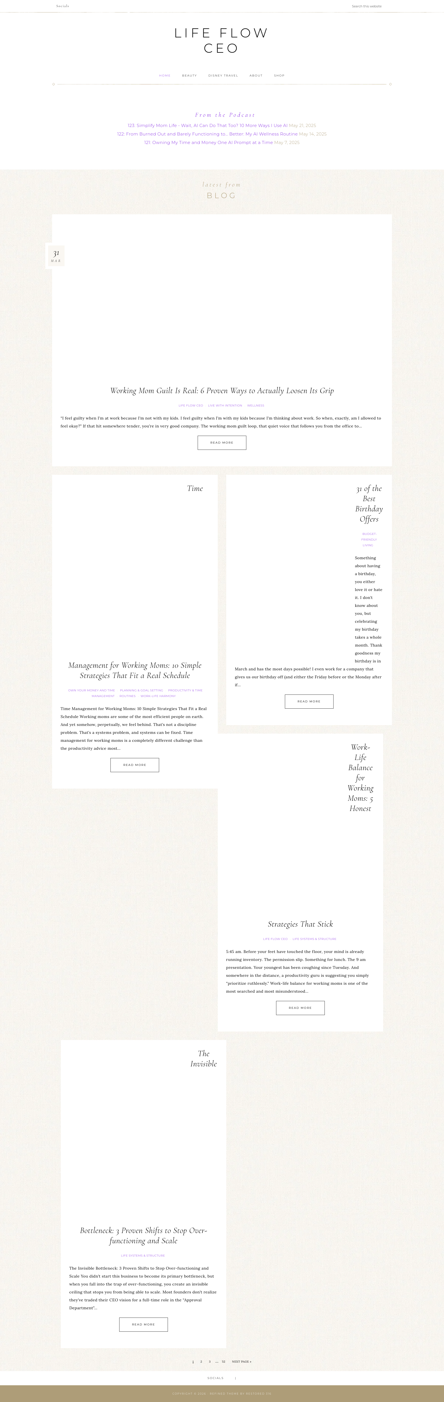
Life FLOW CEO (191, 405)
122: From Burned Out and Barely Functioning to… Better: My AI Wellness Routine (207, 134)
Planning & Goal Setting (141, 690)
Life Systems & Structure (314, 939)
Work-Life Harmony (158, 696)
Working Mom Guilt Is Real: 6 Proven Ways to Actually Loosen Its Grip (222, 390)
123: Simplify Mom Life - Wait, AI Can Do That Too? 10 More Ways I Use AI (208, 125)
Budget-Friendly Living (369, 539)
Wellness (255, 405)
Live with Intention (225, 405)
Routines (127, 696)
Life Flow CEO (222, 40)
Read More (222, 442)
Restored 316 (259, 1393)
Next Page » (242, 1361)
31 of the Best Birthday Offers (369, 503)
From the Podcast (225, 114)
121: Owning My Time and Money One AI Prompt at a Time (208, 142)
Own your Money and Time (91, 690)
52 (223, 1361)
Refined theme (224, 1393)
